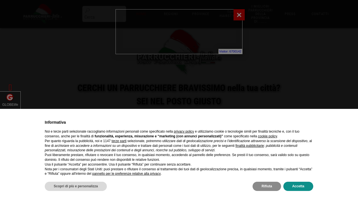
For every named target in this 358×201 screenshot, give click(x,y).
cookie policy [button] (267, 136)
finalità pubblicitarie (249, 146)
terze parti (119, 141)
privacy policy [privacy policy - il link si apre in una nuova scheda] (184, 131)
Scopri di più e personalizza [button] (76, 186)
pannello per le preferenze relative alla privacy (126, 174)
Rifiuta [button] (267, 186)
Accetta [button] (298, 186)
